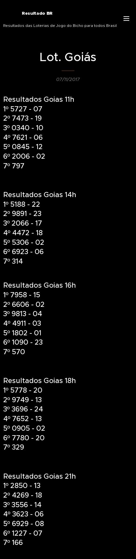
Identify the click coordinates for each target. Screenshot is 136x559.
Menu (126, 18)
